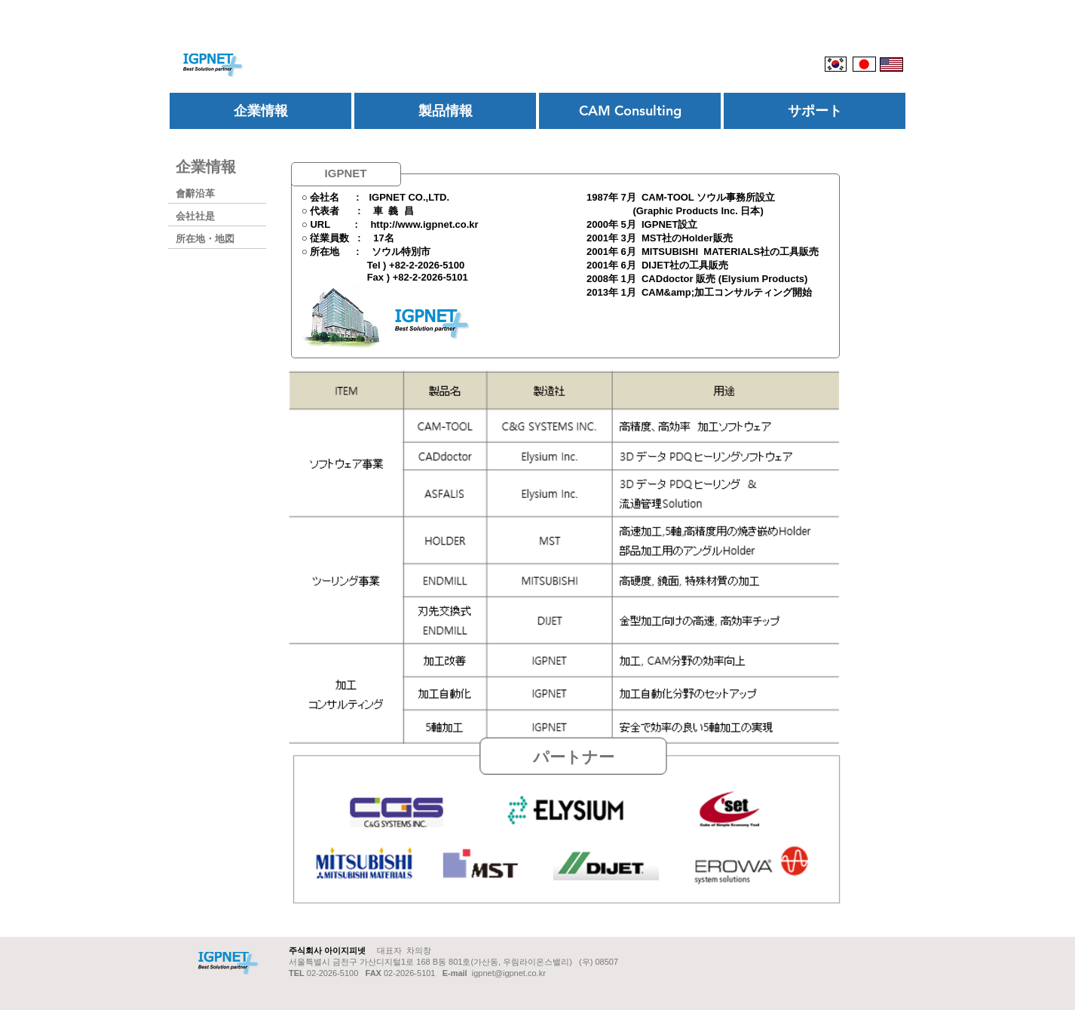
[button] (573, 756)
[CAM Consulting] (630, 110)
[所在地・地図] (225, 238)
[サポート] (814, 110)
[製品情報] (445, 110)
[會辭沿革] (225, 193)
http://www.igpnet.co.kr (424, 224)
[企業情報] (260, 110)
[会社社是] (225, 216)
